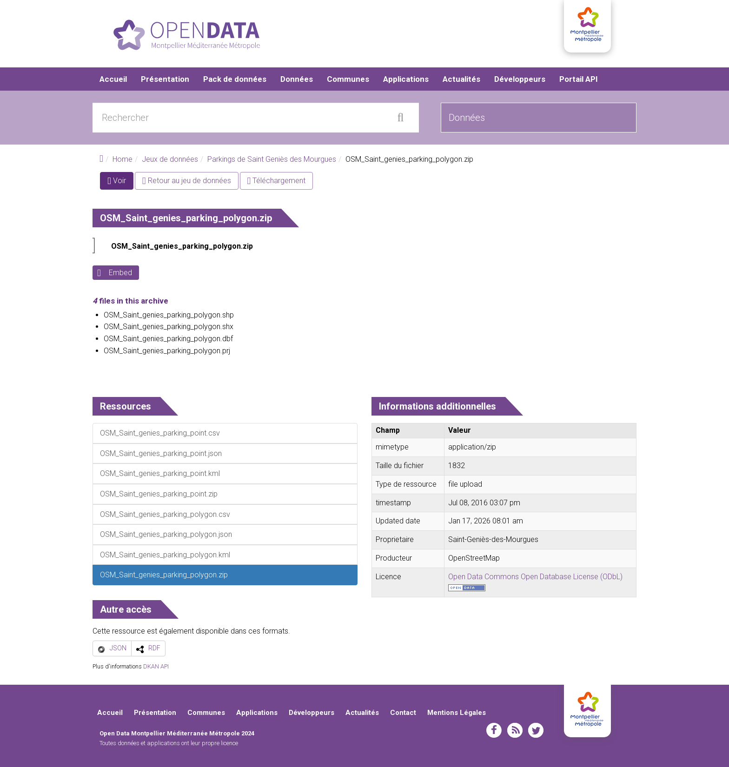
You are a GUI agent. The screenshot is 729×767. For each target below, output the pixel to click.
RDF (154, 648)
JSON (118, 648)
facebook (494, 730)
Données (296, 79)
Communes (348, 79)
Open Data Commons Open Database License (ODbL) (535, 576)
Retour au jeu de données (186, 180)
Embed (120, 272)
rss (515, 730)
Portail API (578, 79)
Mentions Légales (456, 712)
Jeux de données (170, 159)
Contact (403, 712)
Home (123, 159)
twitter (535, 730)
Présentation (165, 79)
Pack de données (234, 79)
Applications (406, 79)
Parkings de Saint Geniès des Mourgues (271, 159)
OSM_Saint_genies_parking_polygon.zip (182, 246)
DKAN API (156, 666)
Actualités (461, 79)
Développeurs (519, 79)
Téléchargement (276, 180)
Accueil (113, 79)
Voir (120, 182)
